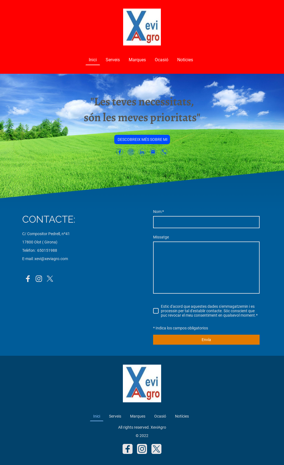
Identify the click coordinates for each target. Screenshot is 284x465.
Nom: (158, 211)
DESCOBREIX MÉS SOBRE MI (142, 139)
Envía (206, 339)
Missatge (161, 237)
